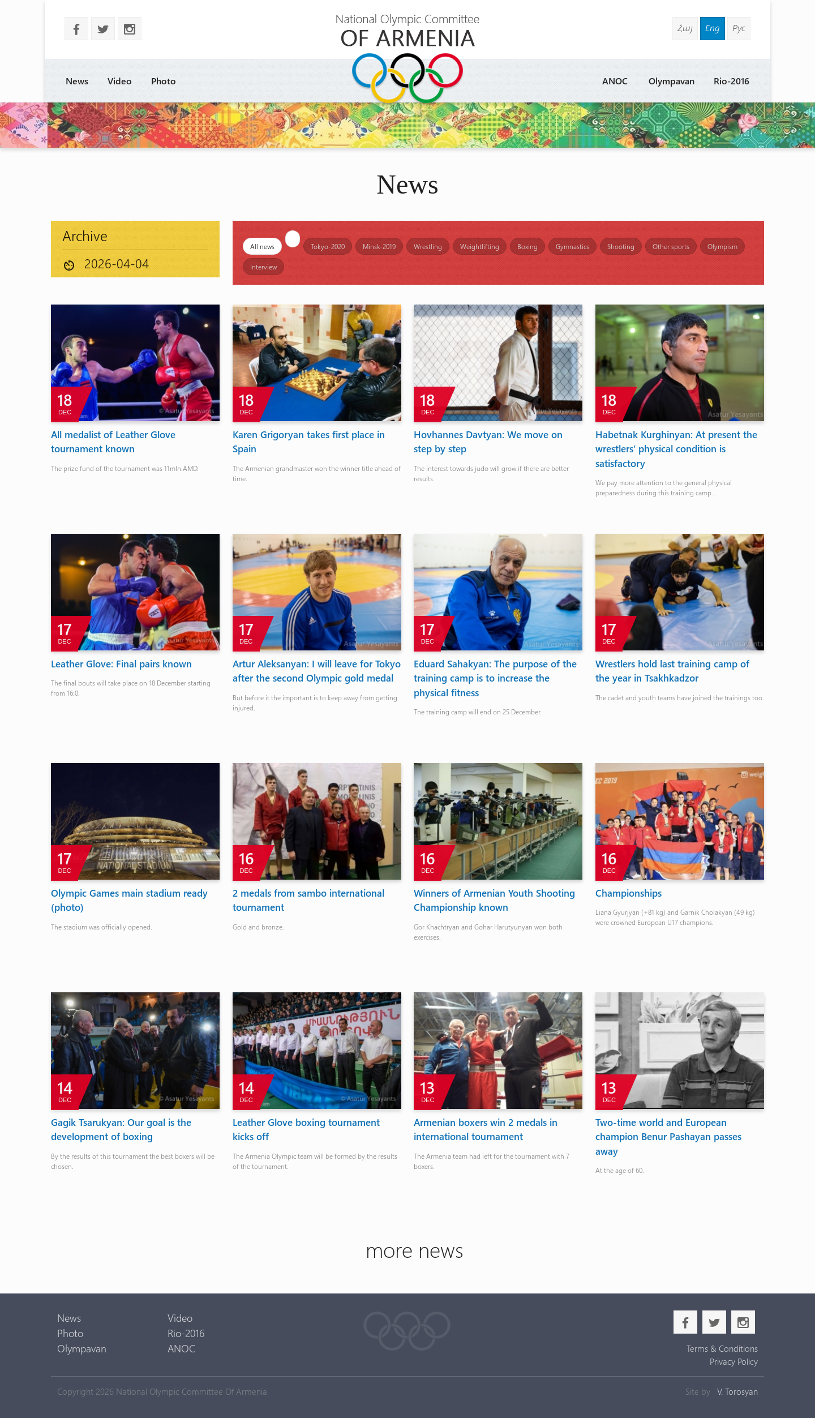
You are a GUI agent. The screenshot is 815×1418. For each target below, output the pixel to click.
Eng (712, 27)
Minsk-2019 (379, 246)
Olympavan (671, 81)
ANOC (615, 81)
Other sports (671, 246)
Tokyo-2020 (328, 246)
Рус (738, 27)
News (77, 81)
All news (262, 246)
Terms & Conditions (722, 1348)
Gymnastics (572, 246)
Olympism (722, 246)
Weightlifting (479, 246)
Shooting (620, 246)
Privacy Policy (734, 1361)
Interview (263, 266)
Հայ (685, 27)
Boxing (527, 246)
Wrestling (428, 246)
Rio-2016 (731, 81)
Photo (163, 81)
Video (120, 81)
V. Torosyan (737, 1391)
